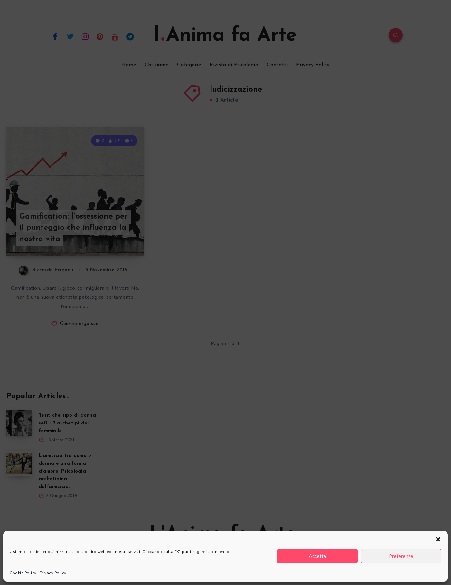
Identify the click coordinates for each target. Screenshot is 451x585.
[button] (438, 539)
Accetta (317, 556)
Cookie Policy (23, 573)
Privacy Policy (53, 573)
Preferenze (401, 556)
